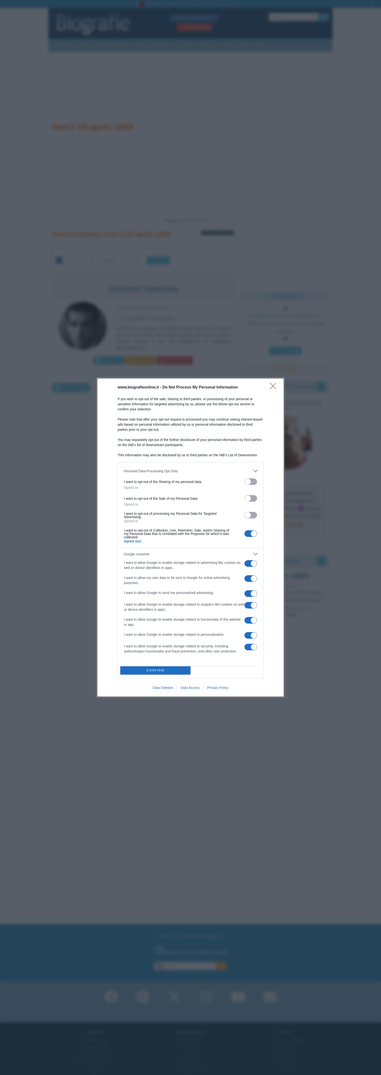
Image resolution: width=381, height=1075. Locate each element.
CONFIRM (155, 670)
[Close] (274, 387)
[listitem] (190, 471)
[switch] (250, 481)
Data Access (190, 688)
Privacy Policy (217, 688)
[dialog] (190, 537)
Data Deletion (163, 688)
